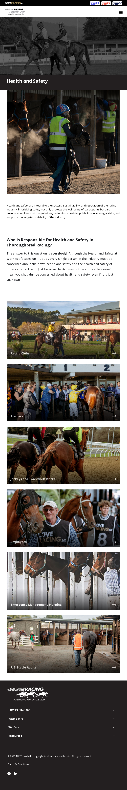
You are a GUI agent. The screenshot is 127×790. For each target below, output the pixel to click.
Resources (15, 736)
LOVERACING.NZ (19, 710)
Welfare (13, 727)
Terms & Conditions (18, 764)
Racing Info (15, 718)
